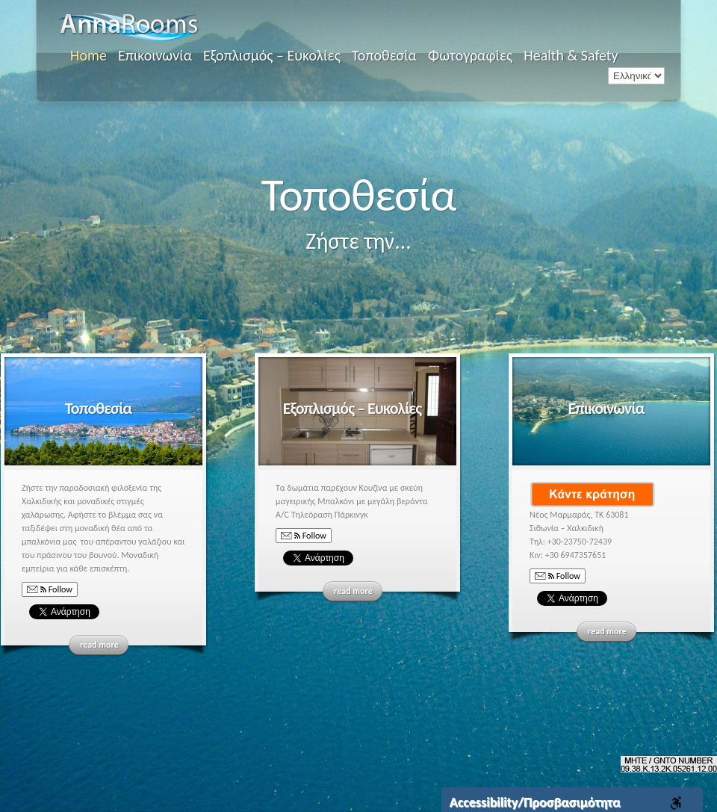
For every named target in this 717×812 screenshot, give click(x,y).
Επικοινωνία (155, 55)
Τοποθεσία (384, 55)
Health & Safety (571, 55)
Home (88, 55)
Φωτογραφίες (470, 55)
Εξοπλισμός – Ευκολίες (272, 55)
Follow (49, 589)
